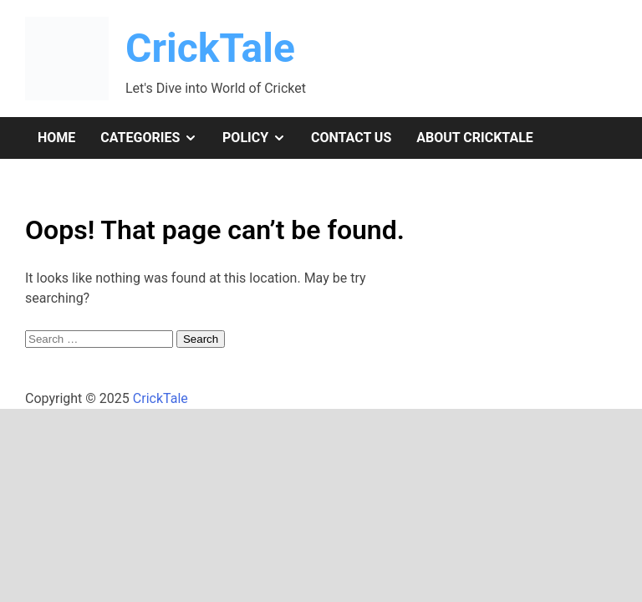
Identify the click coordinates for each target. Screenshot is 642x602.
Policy (260, 138)
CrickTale (210, 48)
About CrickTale (474, 137)
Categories (155, 138)
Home (56, 137)
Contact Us (351, 137)
